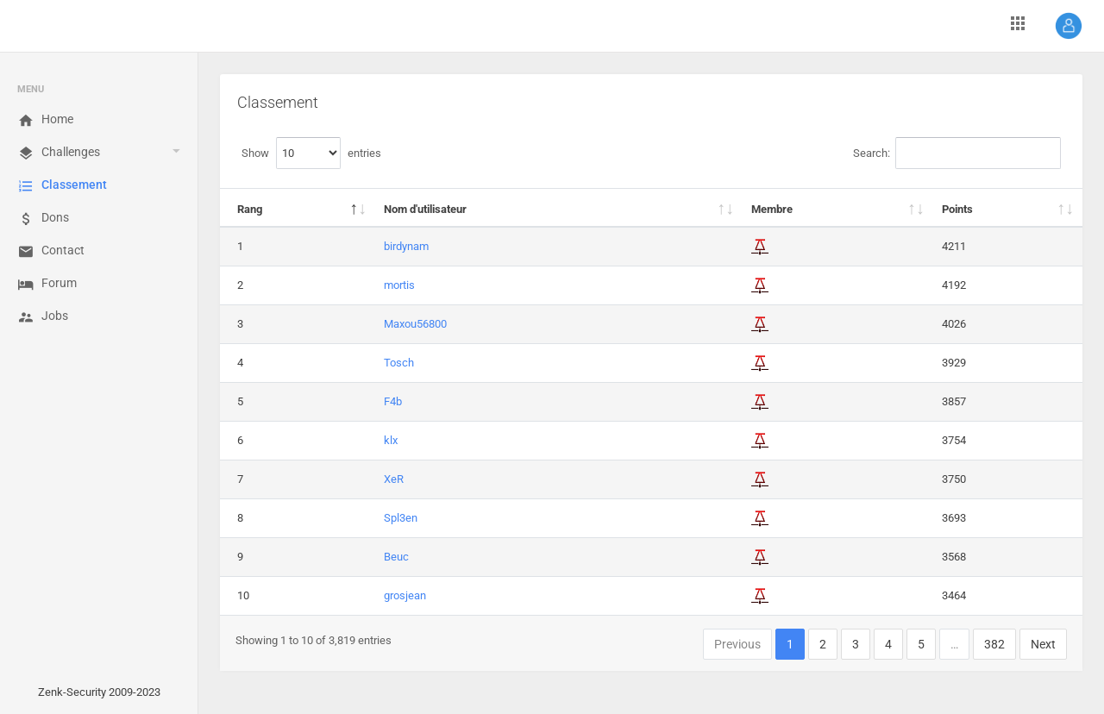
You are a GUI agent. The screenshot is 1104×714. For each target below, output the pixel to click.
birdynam (406, 246)
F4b (393, 401)
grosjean (405, 595)
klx (391, 440)
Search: (957, 153)
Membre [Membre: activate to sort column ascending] (772, 209)
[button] (1069, 26)
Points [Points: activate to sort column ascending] (957, 209)
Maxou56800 (415, 323)
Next (1043, 644)
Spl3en (400, 517)
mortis (399, 285)
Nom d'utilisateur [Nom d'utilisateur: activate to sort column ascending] (425, 209)
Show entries (311, 153)
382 (994, 644)
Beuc (396, 556)
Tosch (399, 362)
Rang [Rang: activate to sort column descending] (249, 209)
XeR (394, 479)
